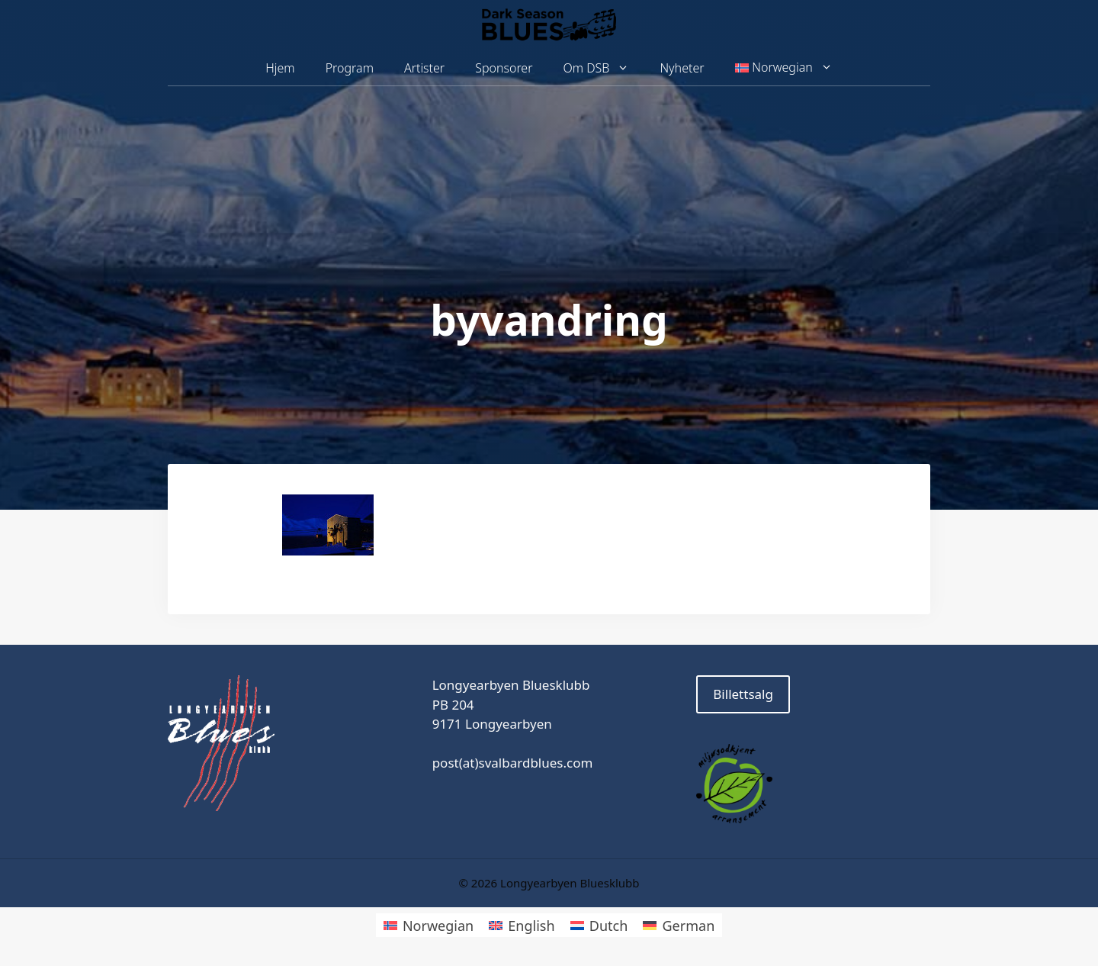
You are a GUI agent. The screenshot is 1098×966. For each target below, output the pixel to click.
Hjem (279, 68)
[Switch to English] (521, 925)
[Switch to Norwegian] (428, 925)
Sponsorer (503, 68)
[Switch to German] (678, 925)
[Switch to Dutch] (599, 925)
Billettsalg (743, 694)
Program (350, 68)
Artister (424, 68)
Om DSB (604, 68)
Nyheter (682, 68)
